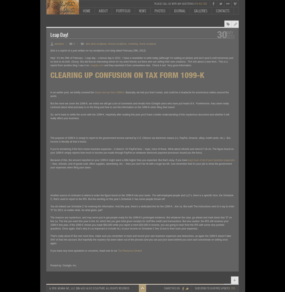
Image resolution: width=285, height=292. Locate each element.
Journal (180, 11)
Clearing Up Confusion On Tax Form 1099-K (127, 75)
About (103, 11)
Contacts (223, 11)
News (142, 11)
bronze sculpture (117, 43)
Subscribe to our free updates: (215, 288)
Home (86, 11)
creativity (133, 43)
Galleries (201, 11)
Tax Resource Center (129, 250)
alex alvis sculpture (96, 43)
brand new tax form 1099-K (109, 92)
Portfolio (123, 11)
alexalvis (57, 43)
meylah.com (97, 65)
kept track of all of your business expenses (211, 160)
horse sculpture (147, 43)
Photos (160, 11)
